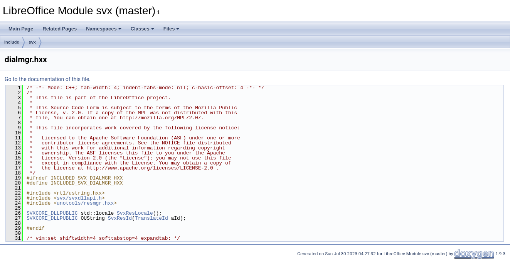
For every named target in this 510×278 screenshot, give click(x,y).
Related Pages (59, 29)
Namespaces (103, 29)
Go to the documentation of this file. (48, 79)
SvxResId (120, 218)
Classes (142, 29)
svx (32, 42)
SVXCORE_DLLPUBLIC (52, 213)
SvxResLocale (135, 213)
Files (171, 29)
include (11, 42)
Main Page (20, 29)
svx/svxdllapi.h (79, 198)
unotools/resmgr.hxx (85, 203)
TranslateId (151, 218)
